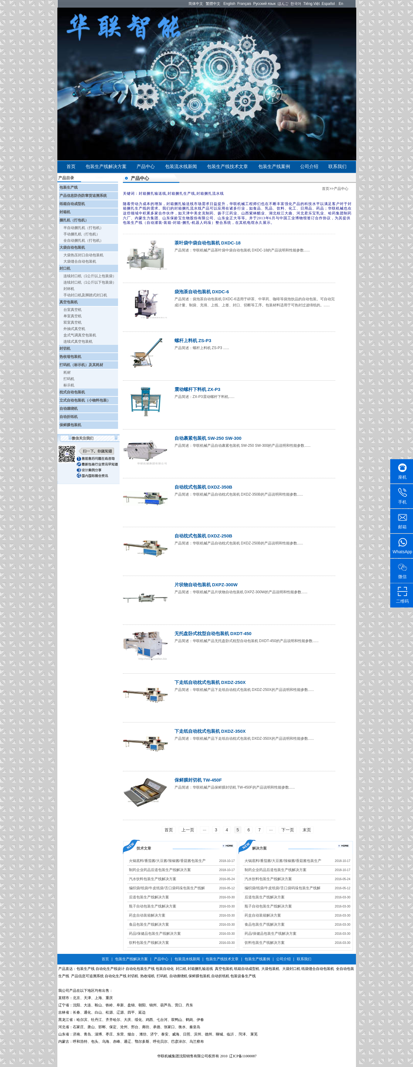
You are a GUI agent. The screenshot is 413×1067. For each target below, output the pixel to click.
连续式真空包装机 (78, 341)
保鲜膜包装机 (70, 425)
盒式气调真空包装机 (79, 335)
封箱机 (64, 212)
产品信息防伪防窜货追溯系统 (83, 196)
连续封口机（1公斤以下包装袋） (90, 282)
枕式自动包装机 (72, 392)
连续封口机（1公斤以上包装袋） (90, 276)
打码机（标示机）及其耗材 (81, 365)
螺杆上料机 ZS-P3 (193, 340)
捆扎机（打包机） (74, 220)
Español (328, 4)
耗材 (67, 372)
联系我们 (337, 166)
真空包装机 (68, 302)
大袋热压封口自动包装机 (83, 255)
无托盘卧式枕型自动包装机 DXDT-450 (213, 633)
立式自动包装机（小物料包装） (84, 400)
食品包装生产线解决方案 (149, 924)
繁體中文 (213, 4)
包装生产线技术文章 (227, 166)
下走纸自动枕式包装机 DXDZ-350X (210, 731)
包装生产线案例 (274, 166)
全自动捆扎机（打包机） (83, 240)
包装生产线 (68, 187)
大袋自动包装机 (72, 247)
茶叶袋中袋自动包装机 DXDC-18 (207, 242)
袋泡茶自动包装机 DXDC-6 (201, 291)
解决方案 (259, 848)
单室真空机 (72, 316)
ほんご (283, 4)
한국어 (295, 4)
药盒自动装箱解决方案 (147, 915)
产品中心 (146, 166)
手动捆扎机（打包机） (81, 234)
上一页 (187, 829)
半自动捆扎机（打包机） (83, 228)
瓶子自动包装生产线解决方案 (152, 906)
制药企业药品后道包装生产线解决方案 (160, 870)
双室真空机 (72, 322)
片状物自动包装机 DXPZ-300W (206, 584)
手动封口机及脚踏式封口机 (85, 295)
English (229, 4)
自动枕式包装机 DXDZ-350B (203, 487)
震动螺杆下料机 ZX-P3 (197, 389)
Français (244, 4)
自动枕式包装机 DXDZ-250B (203, 535)
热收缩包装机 (70, 357)
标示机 (68, 385)
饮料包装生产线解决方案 (149, 943)
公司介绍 (309, 166)
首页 (71, 166)
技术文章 (144, 848)
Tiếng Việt (311, 4)
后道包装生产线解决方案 (149, 897)
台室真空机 (72, 310)
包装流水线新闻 (181, 166)
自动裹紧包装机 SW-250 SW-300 (208, 438)
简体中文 (195, 4)
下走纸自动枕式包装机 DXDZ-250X (210, 682)
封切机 (64, 348)
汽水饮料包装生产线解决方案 (152, 879)
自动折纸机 (68, 417)
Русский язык (264, 4)
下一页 (287, 829)
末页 (307, 829)
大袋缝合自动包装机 (79, 261)
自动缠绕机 (68, 408)
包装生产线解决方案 (106, 166)
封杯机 (68, 289)
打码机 (68, 379)
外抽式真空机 (74, 329)
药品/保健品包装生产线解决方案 (155, 933)
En (341, 4)
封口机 (64, 268)
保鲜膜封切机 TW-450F (198, 780)
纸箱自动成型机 (72, 204)
